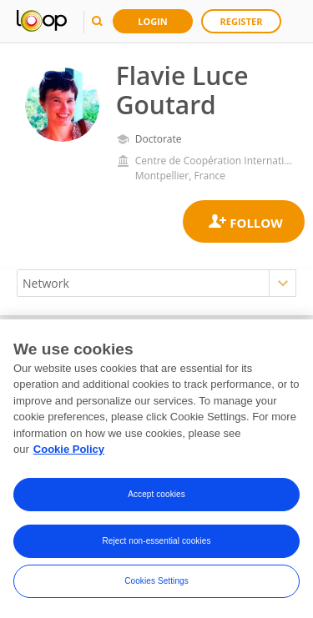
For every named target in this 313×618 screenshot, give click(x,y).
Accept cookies (156, 496)
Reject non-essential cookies (156, 543)
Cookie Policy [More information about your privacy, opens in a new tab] (68, 451)
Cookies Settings (156, 583)
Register (241, 21)
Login (153, 21)
